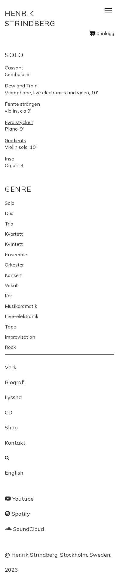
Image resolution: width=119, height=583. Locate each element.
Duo (9, 213)
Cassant (14, 68)
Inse (9, 159)
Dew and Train (21, 86)
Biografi (15, 382)
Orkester (14, 265)
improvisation (20, 337)
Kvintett (14, 244)
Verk (11, 367)
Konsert (13, 275)
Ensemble (16, 255)
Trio (9, 224)
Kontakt (15, 442)
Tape (10, 327)
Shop (11, 427)
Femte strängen (22, 104)
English (14, 472)
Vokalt (12, 285)
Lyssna (13, 397)
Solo (9, 203)
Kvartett (14, 234)
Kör (8, 296)
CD (8, 412)
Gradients (15, 140)
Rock (10, 347)
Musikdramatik (21, 306)
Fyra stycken (19, 122)
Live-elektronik (21, 316)
